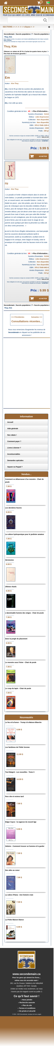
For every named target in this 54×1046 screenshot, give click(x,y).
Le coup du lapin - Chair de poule (18, 688)
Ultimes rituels (10, 587)
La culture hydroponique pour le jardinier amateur (24, 534)
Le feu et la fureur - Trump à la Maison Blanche (23, 722)
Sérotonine (9, 560)
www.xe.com (45, 137)
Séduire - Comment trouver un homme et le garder (24, 846)
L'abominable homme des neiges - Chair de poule (24, 613)
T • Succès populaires (40, 34)
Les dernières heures (13, 508)
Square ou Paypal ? (14, 467)
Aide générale (12, 428)
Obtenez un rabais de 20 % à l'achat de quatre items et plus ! (26, 51)
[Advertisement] (26, 355)
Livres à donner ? (14, 448)
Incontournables (13, 454)
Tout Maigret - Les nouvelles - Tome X (19, 772)
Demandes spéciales (15, 460)
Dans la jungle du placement (16, 639)
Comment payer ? (14, 441)
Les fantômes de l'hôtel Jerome (17, 747)
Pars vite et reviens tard (14, 796)
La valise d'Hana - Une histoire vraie (19, 895)
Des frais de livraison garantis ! (15, 53)
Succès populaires (23, 34)
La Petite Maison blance (14, 920)
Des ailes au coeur (12, 870)
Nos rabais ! (12, 435)
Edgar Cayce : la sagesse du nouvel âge (20, 822)
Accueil (10, 422)
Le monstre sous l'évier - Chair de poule (20, 662)
